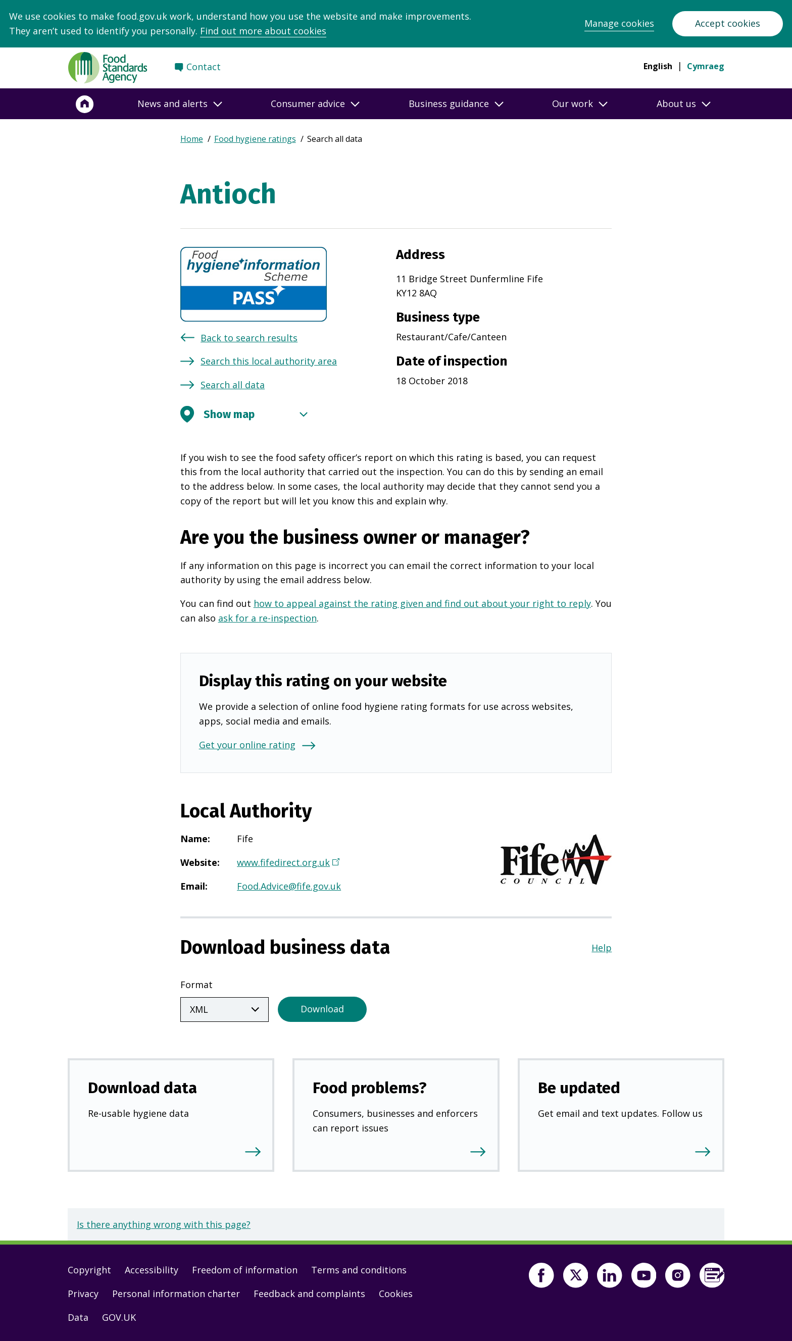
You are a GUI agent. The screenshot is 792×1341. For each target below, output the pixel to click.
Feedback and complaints (309, 1291)
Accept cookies (727, 23)
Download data (142, 1085)
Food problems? (370, 1085)
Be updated (579, 1085)
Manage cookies (619, 23)
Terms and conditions (359, 1268)
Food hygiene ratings (255, 138)
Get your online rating (247, 745)
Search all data (233, 385)
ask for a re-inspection (267, 618)
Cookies (396, 1291)
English (657, 66)
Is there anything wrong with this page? (164, 1222)
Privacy (83, 1291)
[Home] (85, 104)
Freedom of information (245, 1268)
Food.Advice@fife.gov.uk (289, 886)
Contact (203, 67)
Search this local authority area (269, 361)
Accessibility (151, 1268)
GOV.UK (119, 1315)
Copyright (89, 1268)
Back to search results (249, 338)
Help (601, 948)
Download (322, 1007)
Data (78, 1315)
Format (196, 984)
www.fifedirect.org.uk (287, 863)
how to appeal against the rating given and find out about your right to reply (422, 603)
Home (191, 138)
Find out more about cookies (263, 31)
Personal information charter (176, 1291)
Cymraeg (705, 66)
